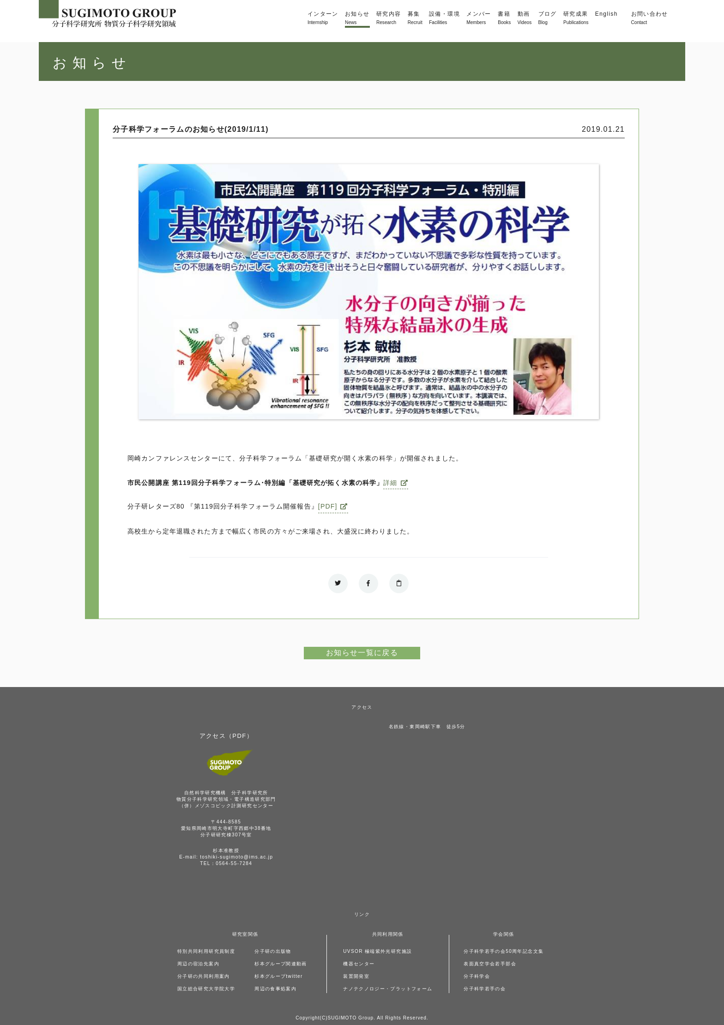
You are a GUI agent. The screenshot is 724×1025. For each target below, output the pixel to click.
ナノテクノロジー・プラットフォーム (387, 988)
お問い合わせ (649, 19)
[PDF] (328, 506)
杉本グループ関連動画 (280, 963)
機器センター (358, 963)
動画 (525, 19)
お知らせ (357, 19)
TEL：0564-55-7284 (226, 863)
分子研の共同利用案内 (203, 976)
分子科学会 (477, 976)
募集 (415, 19)
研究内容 (388, 19)
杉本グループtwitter (278, 976)
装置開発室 (356, 976)
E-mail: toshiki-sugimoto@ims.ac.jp (226, 856)
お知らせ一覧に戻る (362, 653)
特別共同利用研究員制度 (206, 951)
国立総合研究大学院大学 (206, 988)
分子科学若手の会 (485, 988)
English (606, 14)
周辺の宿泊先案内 (198, 963)
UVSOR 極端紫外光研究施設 (377, 951)
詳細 (390, 482)
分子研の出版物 (272, 951)
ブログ (547, 19)
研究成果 (575, 19)
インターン (323, 19)
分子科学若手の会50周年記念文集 (503, 951)
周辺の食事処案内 (275, 988)
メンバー (478, 19)
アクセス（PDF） (226, 735)
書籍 (504, 19)
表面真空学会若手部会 (490, 963)
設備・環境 (444, 19)
